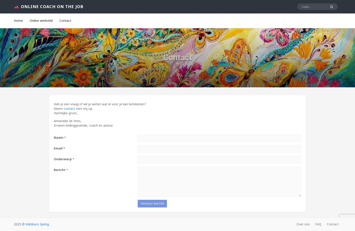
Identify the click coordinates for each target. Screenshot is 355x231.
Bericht (61, 170)
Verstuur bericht (152, 203)
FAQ (318, 224)
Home (18, 20)
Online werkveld (41, 20)
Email (59, 148)
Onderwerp (64, 159)
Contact (65, 20)
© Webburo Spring (35, 224)
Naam (60, 137)
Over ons (303, 224)
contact (69, 108)
